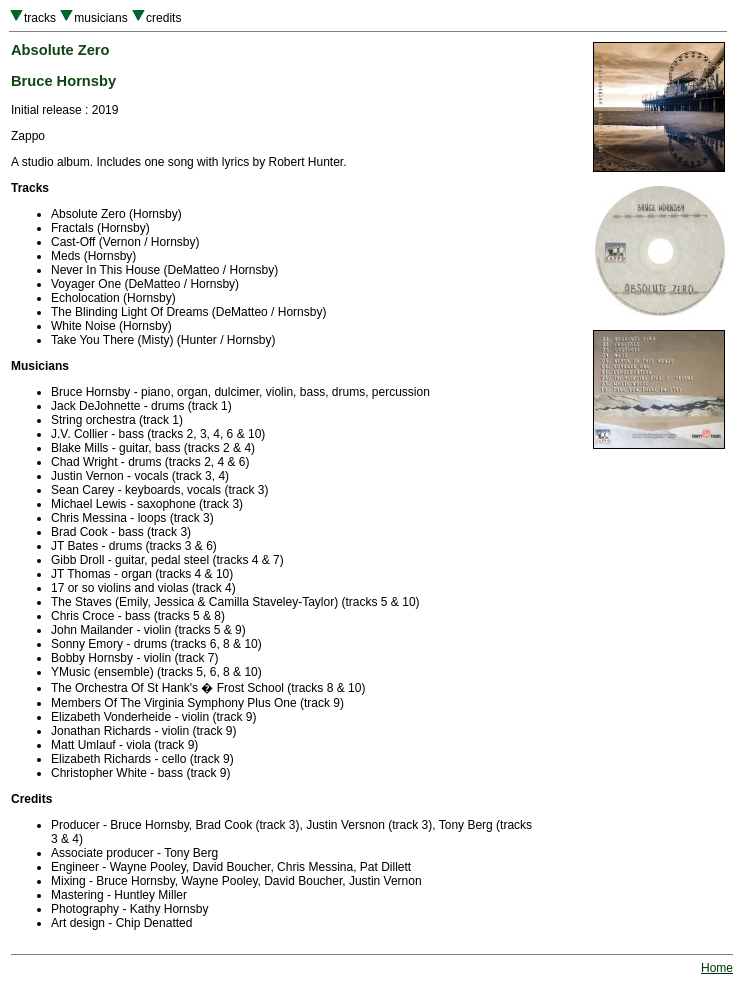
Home (717, 968)
